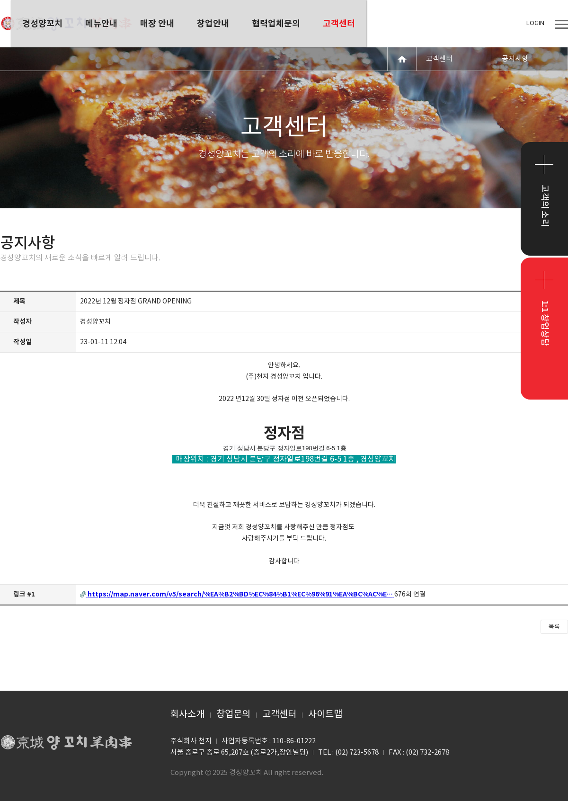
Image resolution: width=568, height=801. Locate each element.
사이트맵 (325, 714)
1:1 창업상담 (545, 323)
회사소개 (187, 714)
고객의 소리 (545, 206)
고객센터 (279, 714)
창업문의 (233, 714)
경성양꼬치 (66, 23)
